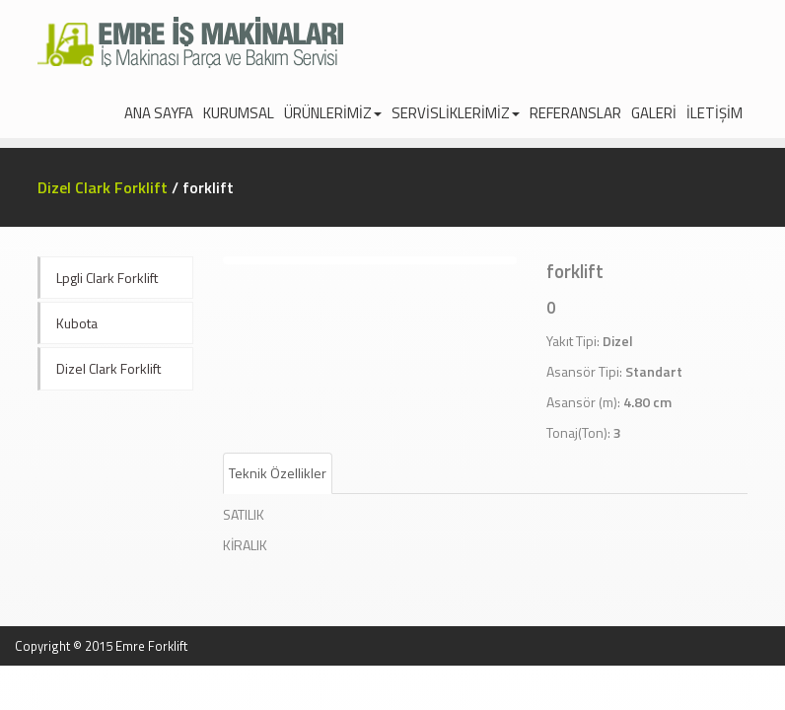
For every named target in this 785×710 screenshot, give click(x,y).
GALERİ (654, 113)
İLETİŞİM (714, 113)
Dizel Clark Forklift (102, 187)
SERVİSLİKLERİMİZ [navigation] (456, 113)
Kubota (77, 323)
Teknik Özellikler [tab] (277, 472)
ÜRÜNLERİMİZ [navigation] (333, 113)
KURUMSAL (238, 113)
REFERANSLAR (575, 113)
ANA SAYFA (158, 113)
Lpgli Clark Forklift (107, 277)
